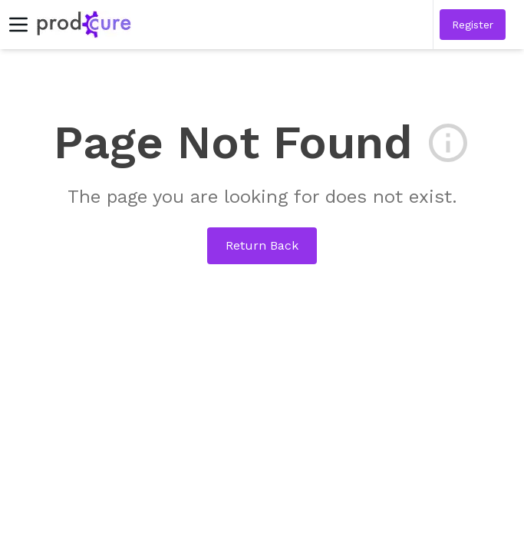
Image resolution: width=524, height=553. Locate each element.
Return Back (262, 245)
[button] (473, 24)
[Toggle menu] (18, 24)
